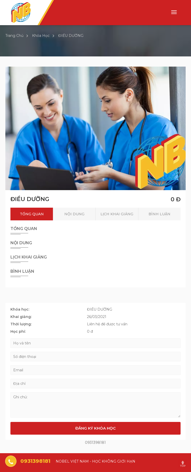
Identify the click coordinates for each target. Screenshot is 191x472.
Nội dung (74, 214)
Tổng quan (32, 214)
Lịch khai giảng (116, 214)
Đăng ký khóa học (95, 428)
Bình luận (159, 214)
